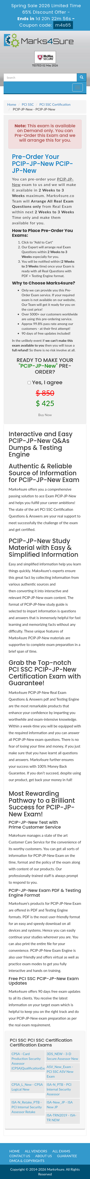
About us (43, 1156)
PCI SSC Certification (55, 104)
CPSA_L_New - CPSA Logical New (27, 1086)
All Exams (61, 1151)
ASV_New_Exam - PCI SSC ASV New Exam (60, 1071)
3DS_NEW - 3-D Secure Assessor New (62, 1056)
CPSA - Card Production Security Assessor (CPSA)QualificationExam (28, 1061)
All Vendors (36, 1151)
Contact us (19, 1156)
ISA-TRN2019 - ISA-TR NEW (62, 1117)
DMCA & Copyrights (26, 1161)
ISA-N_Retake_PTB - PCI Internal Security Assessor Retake (27, 1107)
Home (11, 104)
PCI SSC (28, 104)
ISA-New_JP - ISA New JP (60, 1104)
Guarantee (67, 1156)
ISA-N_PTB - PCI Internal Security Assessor (59, 1089)
